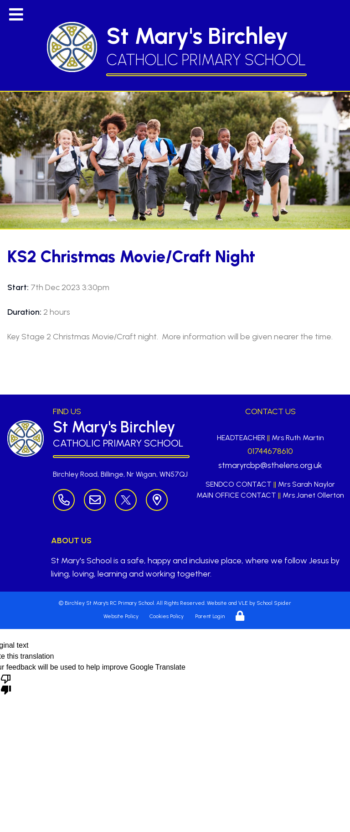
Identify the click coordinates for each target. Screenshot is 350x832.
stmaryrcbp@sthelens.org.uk (270, 465)
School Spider (274, 603)
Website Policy (121, 616)
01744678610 (270, 451)
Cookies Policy (166, 616)
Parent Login (210, 616)
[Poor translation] (5, 684)
